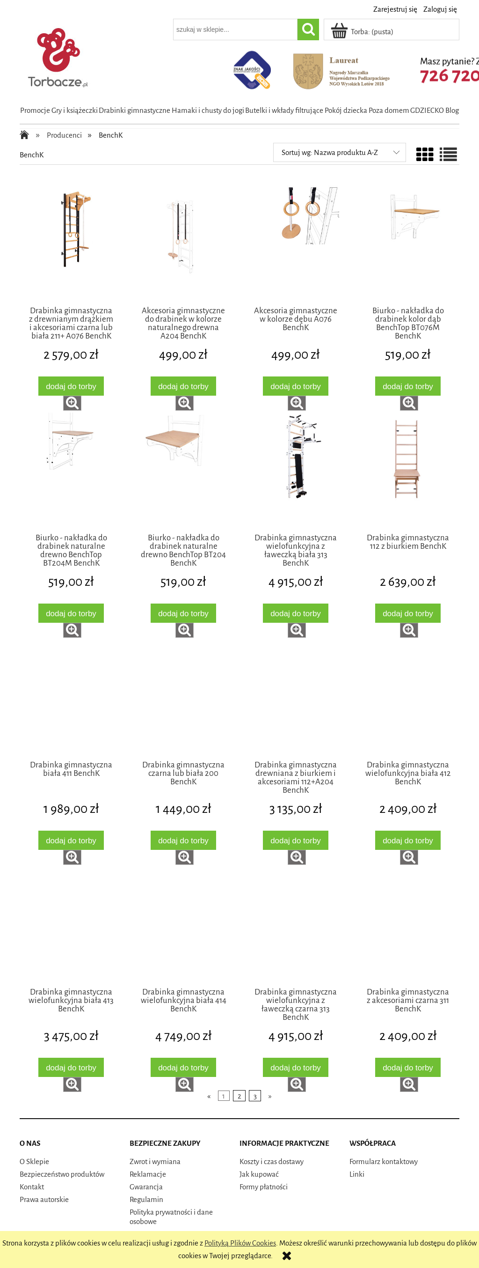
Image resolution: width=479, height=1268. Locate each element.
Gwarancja (146, 1187)
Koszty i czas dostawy (272, 1161)
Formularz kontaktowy (383, 1161)
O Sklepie (34, 1161)
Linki (356, 1174)
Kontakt (32, 1187)
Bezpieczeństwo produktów (62, 1174)
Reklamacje (148, 1174)
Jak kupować (259, 1174)
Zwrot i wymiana (155, 1161)
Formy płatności (264, 1187)
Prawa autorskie (44, 1199)
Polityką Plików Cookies (240, 1243)
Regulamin (146, 1199)
